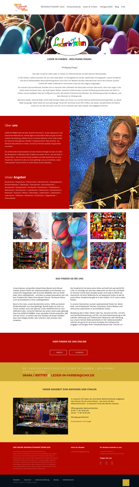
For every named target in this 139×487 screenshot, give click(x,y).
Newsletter (16, 480)
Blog (117, 6)
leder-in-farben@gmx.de (72, 375)
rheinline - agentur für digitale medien (25, 482)
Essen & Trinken (90, 6)
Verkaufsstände (74, 6)
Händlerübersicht (68, 480)
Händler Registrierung (80, 452)
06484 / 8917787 (35, 375)
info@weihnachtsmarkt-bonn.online (112, 454)
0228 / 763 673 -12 (108, 451)
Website (58, 352)
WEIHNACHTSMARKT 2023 (52, 6)
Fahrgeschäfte (106, 6)
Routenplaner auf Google (81, 421)
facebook (78, 352)
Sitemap (56, 480)
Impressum (27, 480)
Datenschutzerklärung (42, 480)
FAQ (123, 6)
